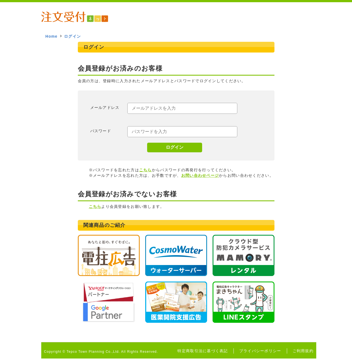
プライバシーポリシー (260, 351)
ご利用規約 (303, 351)
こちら (145, 170)
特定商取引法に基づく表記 (202, 351)
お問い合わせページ (200, 175)
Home (51, 36)
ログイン (174, 147)
